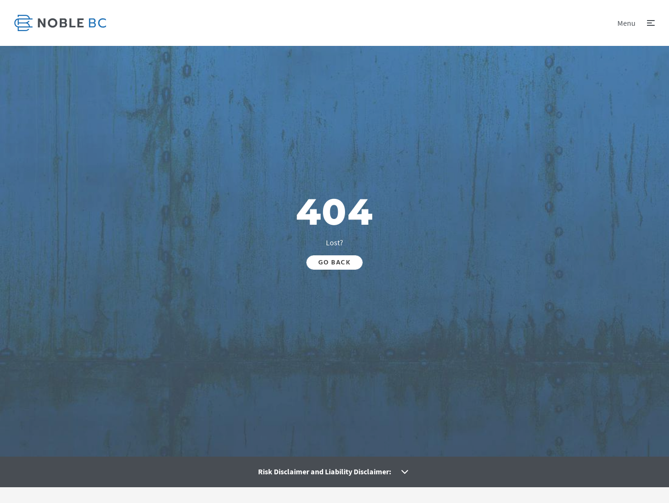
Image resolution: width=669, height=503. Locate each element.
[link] (60, 23)
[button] (636, 23)
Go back (334, 262)
